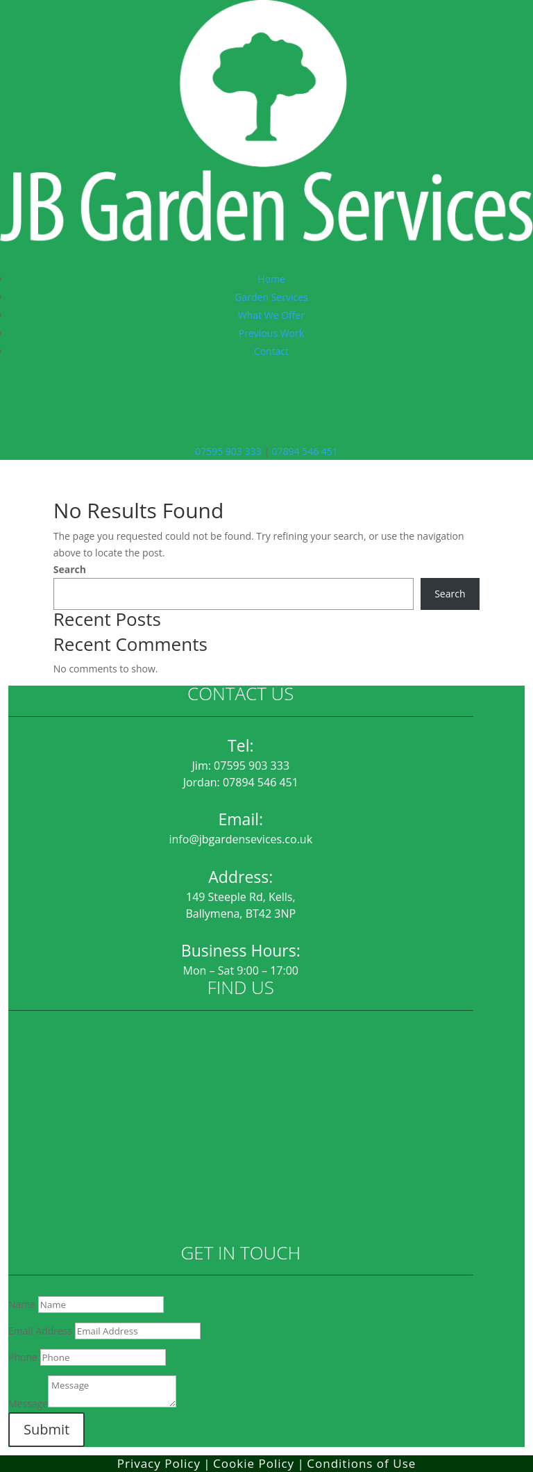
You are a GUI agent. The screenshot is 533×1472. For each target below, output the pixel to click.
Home (271, 279)
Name (21, 1304)
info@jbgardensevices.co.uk (241, 839)
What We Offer (271, 315)
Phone (22, 1357)
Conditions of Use (361, 1463)
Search (69, 569)
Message (28, 1403)
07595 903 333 (228, 451)
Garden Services (271, 297)
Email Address (40, 1330)
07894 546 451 (304, 451)
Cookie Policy (253, 1463)
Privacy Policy (159, 1463)
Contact (271, 351)
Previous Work (271, 333)
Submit (46, 1429)
